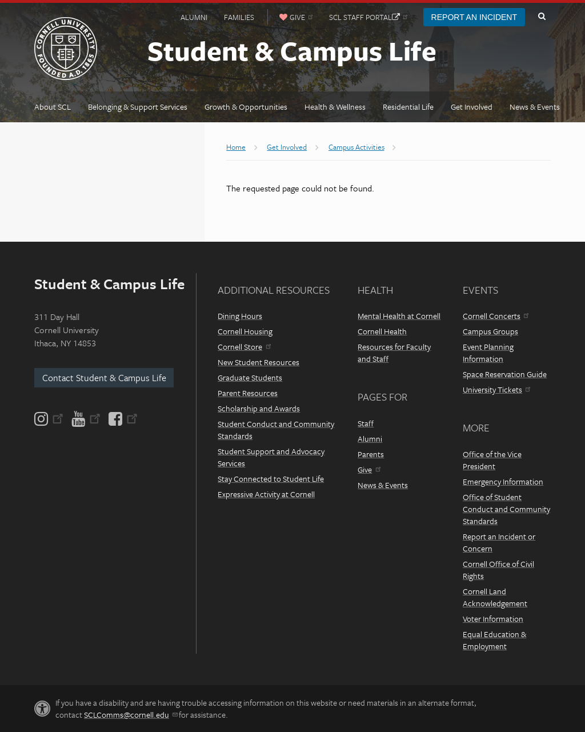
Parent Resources (248, 393)
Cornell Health (382, 331)
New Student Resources (258, 362)
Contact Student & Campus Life (104, 378)
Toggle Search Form (541, 16)
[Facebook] (122, 419)
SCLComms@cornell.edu (130, 715)
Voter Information (493, 619)
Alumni (194, 17)
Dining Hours (240, 316)
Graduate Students (250, 377)
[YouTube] (86, 419)
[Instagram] (49, 419)
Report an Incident (474, 17)
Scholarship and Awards (259, 408)
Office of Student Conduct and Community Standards (506, 509)
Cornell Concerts (495, 316)
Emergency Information (503, 481)
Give (369, 469)
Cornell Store (244, 347)
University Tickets (496, 389)
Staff (366, 423)
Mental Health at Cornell (399, 316)
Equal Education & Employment (494, 640)
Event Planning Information (488, 353)
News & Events (383, 485)
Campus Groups (490, 331)
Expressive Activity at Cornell (266, 494)
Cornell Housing (245, 331)
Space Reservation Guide (505, 374)
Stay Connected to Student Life (271, 479)
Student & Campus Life (291, 50)
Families (239, 17)
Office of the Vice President (492, 460)
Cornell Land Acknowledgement (495, 597)
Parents (371, 454)
